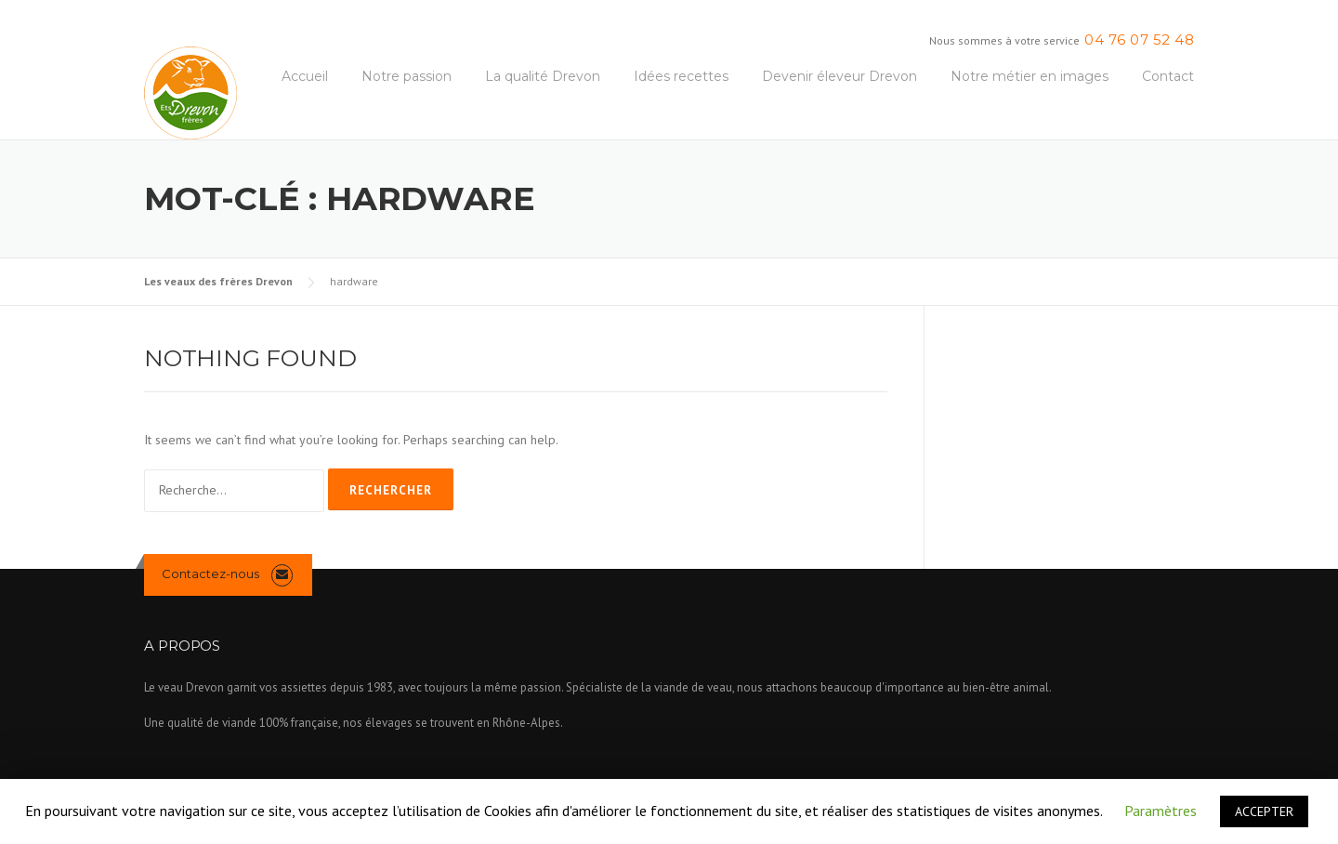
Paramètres (1160, 810)
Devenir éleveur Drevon (839, 76)
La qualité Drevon (542, 76)
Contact (1168, 76)
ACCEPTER (1264, 811)
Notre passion (406, 76)
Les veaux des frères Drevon (218, 281)
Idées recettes (681, 76)
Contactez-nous (210, 573)
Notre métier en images (1029, 76)
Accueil (305, 76)
